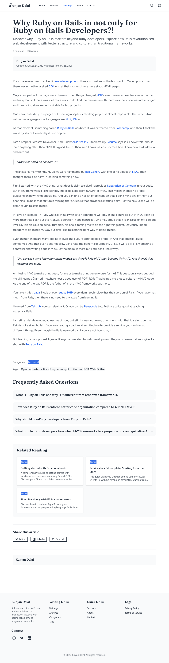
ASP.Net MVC (81, 142)
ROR (86, 369)
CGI (51, 86)
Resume (112, 142)
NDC (135, 171)
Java (37, 292)
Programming (58, 369)
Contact (91, 5)
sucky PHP (66, 292)
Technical (33, 362)
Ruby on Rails (65, 128)
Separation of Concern (121, 185)
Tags (51, 621)
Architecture (75, 369)
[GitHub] (14, 638)
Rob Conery (92, 171)
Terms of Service (133, 612)
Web (93, 369)
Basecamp (122, 128)
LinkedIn (39, 539)
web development (67, 81)
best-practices (40, 369)
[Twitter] (21, 638)
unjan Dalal (19, 5)
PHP (68, 119)
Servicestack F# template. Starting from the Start (117, 470)
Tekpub (36, 306)
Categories (55, 617)
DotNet (101, 369)
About (80, 5)
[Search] (152, 5)
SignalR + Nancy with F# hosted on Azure (46, 499)
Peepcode (90, 306)
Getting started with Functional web (43, 468)
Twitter (20, 539)
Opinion (26, 369)
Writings (67, 5)
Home (42, 5)
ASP (100, 95)
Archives (53, 612)
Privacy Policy (132, 608)
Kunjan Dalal (24, 61)
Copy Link (58, 539)
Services (54, 5)
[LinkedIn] (29, 638)
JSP (75, 119)
